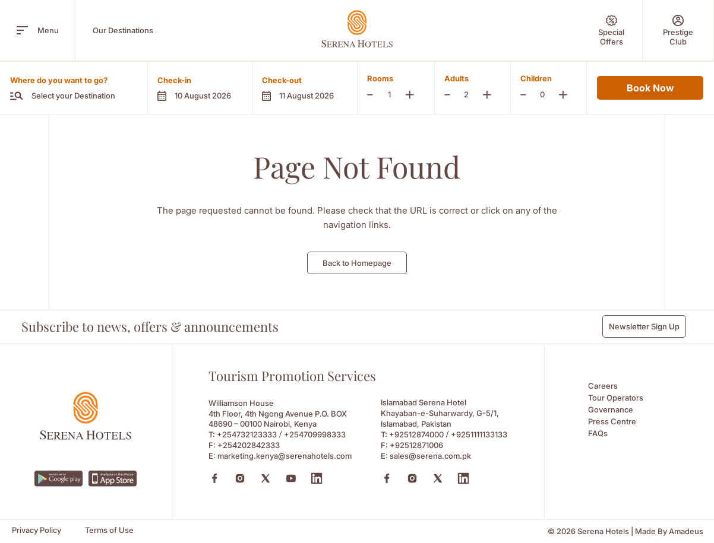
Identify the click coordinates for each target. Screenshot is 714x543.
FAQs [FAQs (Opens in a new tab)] (598, 433)
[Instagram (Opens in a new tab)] (240, 478)
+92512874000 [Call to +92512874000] (416, 434)
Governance (610, 409)
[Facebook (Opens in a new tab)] (214, 478)
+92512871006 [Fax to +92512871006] (416, 445)
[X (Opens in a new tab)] (265, 478)
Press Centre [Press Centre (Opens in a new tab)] (612, 421)
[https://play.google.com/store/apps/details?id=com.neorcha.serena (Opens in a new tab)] (58, 479)
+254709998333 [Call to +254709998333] (315, 434)
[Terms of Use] (109, 530)
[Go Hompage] (357, 28)
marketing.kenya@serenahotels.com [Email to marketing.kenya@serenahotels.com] (284, 456)
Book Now (650, 88)
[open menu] (22, 30)
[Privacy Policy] (36, 530)
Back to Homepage (357, 263)
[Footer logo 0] (85, 436)
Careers (603, 385)
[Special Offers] (611, 30)
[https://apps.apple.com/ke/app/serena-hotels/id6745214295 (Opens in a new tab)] (113, 479)
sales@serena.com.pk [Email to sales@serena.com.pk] (430, 456)
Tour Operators (615, 397)
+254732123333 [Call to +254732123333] (247, 434)
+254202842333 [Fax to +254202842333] (248, 445)
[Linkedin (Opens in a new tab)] (317, 478)
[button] (199, 88)
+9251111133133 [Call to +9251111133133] (479, 434)
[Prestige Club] (678, 30)
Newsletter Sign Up (644, 326)
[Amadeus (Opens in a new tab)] (686, 531)
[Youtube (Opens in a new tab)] (291, 478)
